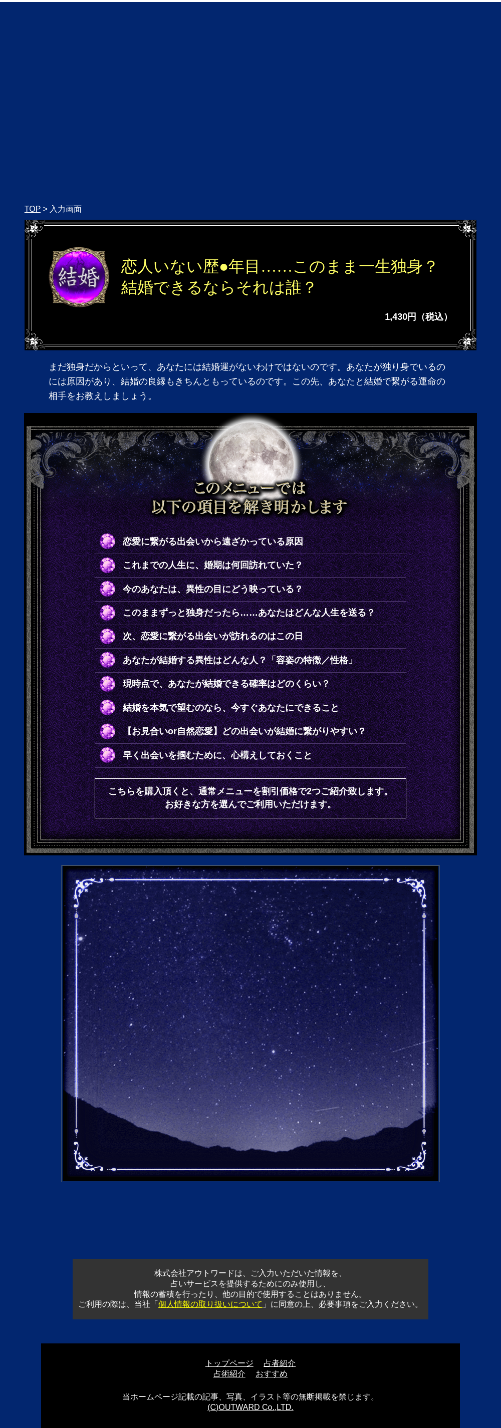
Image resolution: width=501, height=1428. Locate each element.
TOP (33, 209)
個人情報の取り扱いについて (210, 1304)
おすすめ (272, 1373)
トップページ (229, 1363)
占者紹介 (280, 1363)
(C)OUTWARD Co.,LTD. (250, 1407)
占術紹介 (229, 1373)
